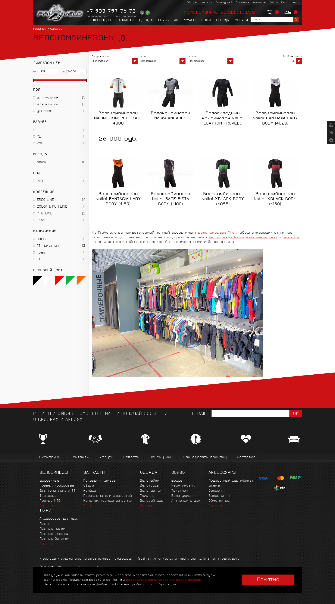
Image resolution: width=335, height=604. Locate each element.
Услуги (241, 20)
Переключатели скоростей (107, 496)
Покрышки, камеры (99, 481)
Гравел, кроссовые (57, 486)
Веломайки (149, 481)
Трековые (48, 496)
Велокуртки (150, 491)
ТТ (38, 259)
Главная (40, 29)
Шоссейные (49, 481)
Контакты (259, 2)
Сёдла (88, 486)
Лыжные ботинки (54, 539)
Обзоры (192, 2)
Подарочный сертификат (231, 481)
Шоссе (176, 481)
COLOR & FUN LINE (52, 207)
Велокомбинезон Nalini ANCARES (170, 116)
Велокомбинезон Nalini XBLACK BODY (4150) (275, 199)
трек (41, 253)
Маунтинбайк (183, 486)
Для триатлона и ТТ (57, 491)
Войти (273, 2)
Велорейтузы (151, 501)
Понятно (268, 579)
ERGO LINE (45, 200)
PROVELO (60, 13)
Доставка (242, 2)
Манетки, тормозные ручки (107, 501)
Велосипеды (99, 20)
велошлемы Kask (261, 237)
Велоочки (217, 491)
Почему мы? (224, 2)
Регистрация (290, 2)
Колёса (89, 491)
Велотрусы (149, 486)
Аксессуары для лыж (59, 519)
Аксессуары (185, 20)
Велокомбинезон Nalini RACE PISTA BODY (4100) (170, 199)
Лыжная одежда (54, 534)
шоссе (42, 239)
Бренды (222, 20)
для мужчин (48, 97)
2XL (40, 143)
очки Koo (291, 237)
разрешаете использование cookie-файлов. (164, 580)
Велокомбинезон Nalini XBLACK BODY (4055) (222, 199)
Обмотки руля (221, 501)
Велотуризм (182, 496)
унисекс (44, 111)
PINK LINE (44, 213)
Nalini (41, 162)
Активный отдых (186, 501)
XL (39, 137)
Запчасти (125, 20)
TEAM (41, 220)
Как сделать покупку (205, 457)
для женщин (48, 104)
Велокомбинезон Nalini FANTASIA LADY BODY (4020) (275, 118)
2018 (40, 181)
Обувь (163, 20)
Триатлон (148, 496)
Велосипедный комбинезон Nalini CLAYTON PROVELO (223, 118)
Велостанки (219, 496)
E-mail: (200, 414)
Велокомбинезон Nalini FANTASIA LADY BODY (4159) (118, 199)
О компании (48, 457)
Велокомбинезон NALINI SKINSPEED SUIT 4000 (118, 118)
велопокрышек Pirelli (218, 233)
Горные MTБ (50, 501)
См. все (46, 506)
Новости (206, 2)
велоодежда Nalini (226, 237)
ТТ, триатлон (48, 246)
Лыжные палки (52, 529)
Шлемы (214, 486)
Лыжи (206, 20)
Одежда (146, 20)
